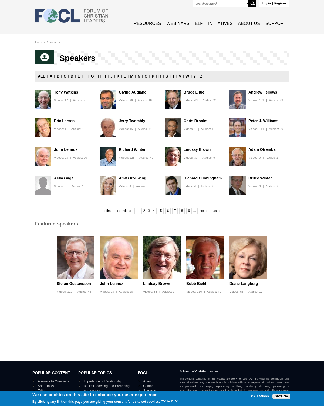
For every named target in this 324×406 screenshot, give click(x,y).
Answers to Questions (53, 381)
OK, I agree (260, 398)
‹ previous (124, 211)
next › (203, 211)
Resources (147, 23)
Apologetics (92, 390)
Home (39, 42)
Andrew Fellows (262, 92)
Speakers (150, 390)
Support (275, 23)
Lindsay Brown (197, 149)
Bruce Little (194, 92)
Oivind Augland (133, 92)
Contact (148, 386)
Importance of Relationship (103, 381)
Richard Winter (132, 149)
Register (280, 3)
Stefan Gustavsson (74, 283)
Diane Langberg (244, 283)
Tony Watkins (66, 92)
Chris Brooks (195, 121)
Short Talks (46, 386)
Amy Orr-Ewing (132, 178)
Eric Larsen (64, 121)
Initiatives (220, 23)
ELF (199, 23)
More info (169, 402)
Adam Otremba (261, 149)
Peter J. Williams (263, 121)
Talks (41, 390)
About (147, 381)
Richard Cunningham (203, 178)
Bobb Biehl (196, 283)
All (41, 76)
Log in (266, 3)
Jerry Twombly (132, 121)
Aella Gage (63, 178)
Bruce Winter (260, 178)
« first (108, 211)
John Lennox (65, 149)
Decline (281, 398)
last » (217, 211)
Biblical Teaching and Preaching (107, 386)
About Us (249, 23)
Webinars (177, 23)
